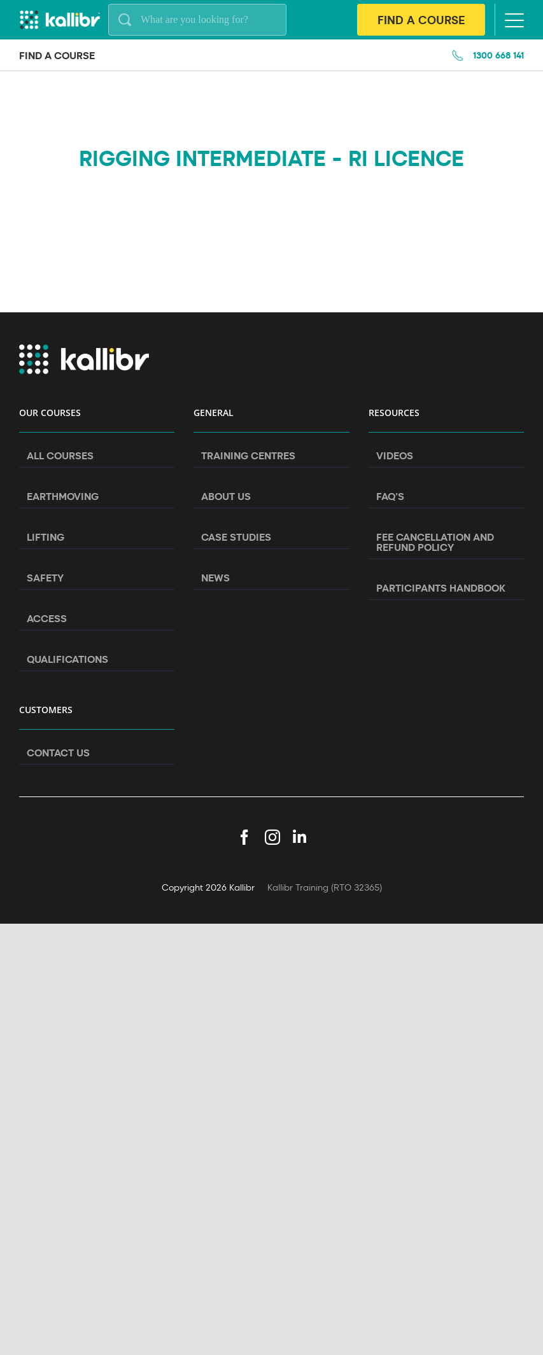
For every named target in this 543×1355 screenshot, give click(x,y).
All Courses (60, 455)
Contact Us (58, 752)
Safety (45, 578)
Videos (394, 455)
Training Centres (248, 455)
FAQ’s (390, 496)
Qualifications (67, 659)
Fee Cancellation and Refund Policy (435, 542)
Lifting (45, 537)
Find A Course (421, 19)
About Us (226, 496)
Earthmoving (63, 496)
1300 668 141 (498, 55)
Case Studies (236, 537)
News (215, 578)
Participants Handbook (440, 588)
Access (47, 618)
